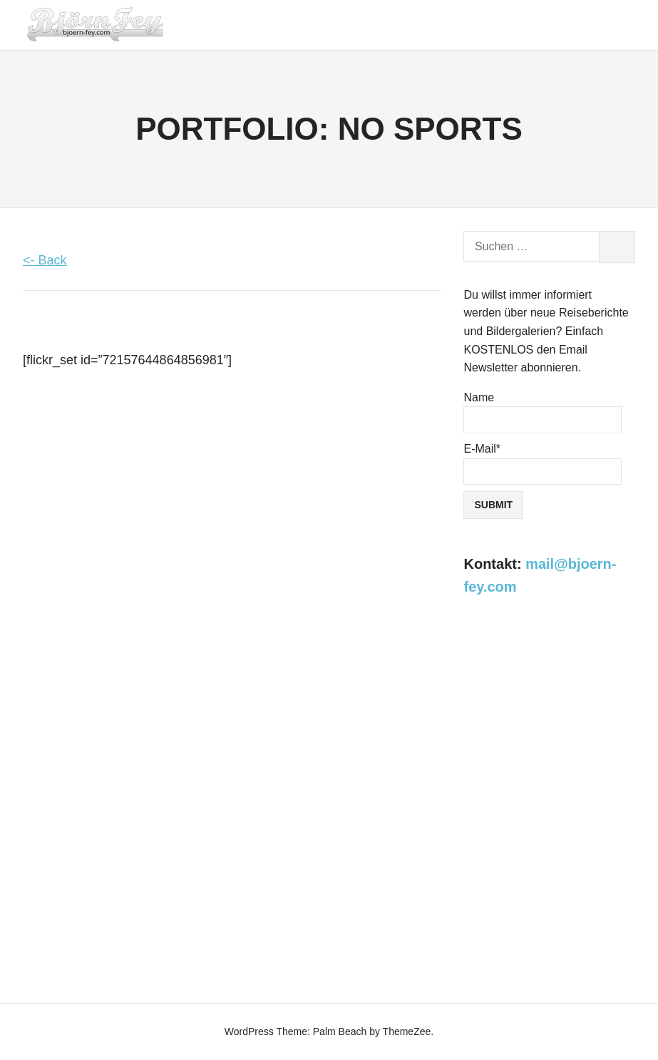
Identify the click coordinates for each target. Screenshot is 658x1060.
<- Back (45, 260)
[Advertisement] (549, 703)
